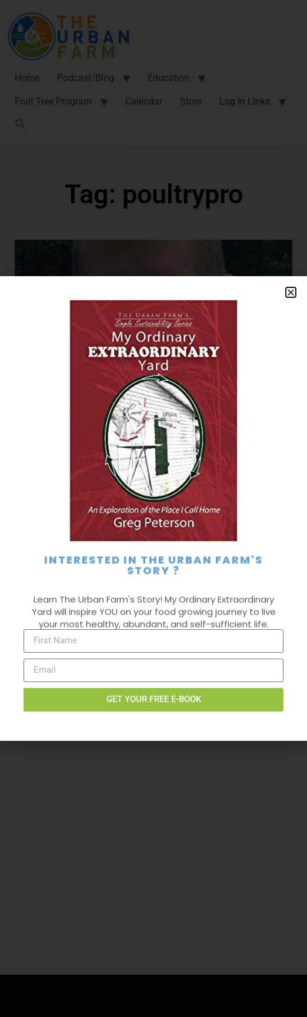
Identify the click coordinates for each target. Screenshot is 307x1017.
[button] (290, 292)
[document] (153, 508)
